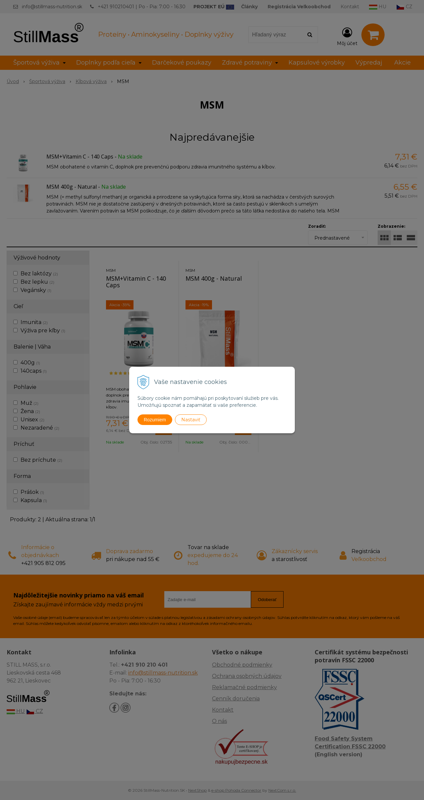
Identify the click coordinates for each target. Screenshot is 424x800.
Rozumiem (155, 419)
